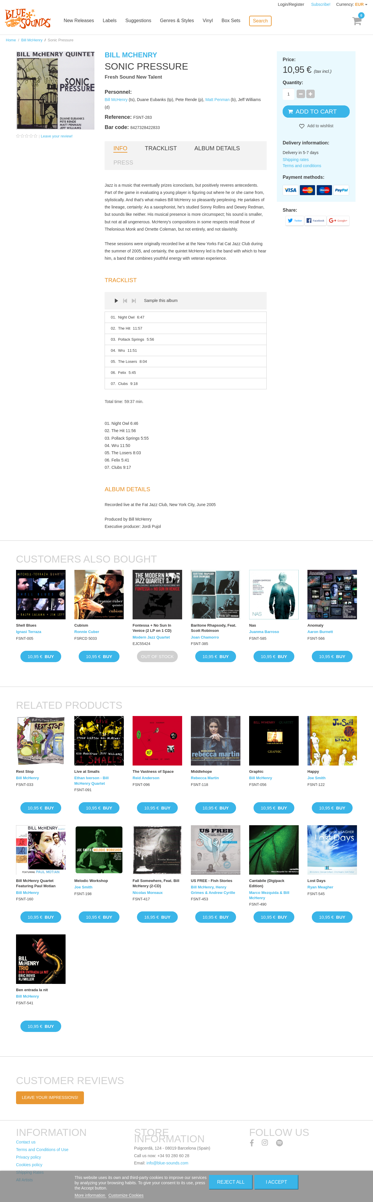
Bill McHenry (32, 40)
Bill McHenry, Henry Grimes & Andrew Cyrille (213, 890)
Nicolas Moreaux (148, 892)
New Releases (83, 21)
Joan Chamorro (205, 637)
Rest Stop (25, 771)
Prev (125, 300)
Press (123, 162)
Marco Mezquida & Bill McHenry (269, 895)
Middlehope (201, 771)
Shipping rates (296, 159)
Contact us (26, 1142)
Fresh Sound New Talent (133, 77)
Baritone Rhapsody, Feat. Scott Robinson (213, 628)
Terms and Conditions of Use (42, 1149)
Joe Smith (316, 778)
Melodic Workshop (91, 880)
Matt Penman (217, 99)
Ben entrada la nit (32, 990)
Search (263, 20)
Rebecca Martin (205, 778)
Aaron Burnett (320, 632)
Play (116, 300)
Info (120, 148)
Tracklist (161, 148)
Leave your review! (57, 136)
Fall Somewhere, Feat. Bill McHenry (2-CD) (156, 883)
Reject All (230, 1182)
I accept (276, 1182)
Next (133, 300)
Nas (252, 625)
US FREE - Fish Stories (211, 880)
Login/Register (291, 4)
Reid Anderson (146, 778)
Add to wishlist (319, 125)
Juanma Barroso (264, 632)
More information (90, 1195)
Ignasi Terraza (28, 632)
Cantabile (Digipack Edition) (266, 883)
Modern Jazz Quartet (151, 637)
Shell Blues (26, 625)
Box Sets (234, 21)
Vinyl (212, 21)
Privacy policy (28, 1157)
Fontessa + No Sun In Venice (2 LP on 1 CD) (152, 628)
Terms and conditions (302, 165)
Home (11, 40)
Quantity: (293, 82)
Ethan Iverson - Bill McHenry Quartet (91, 780)
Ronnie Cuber (86, 632)
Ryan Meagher (320, 887)
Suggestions (142, 21)
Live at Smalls (87, 771)
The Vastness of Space (153, 771)
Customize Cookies (126, 1195)
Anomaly (315, 625)
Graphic (256, 771)
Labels (114, 21)
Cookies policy (29, 1164)
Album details (217, 148)
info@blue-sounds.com (167, 1163)
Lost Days (316, 880)
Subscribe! (320, 4)
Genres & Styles (181, 21)
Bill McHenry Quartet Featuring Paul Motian (36, 883)
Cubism (81, 625)
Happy (313, 771)
